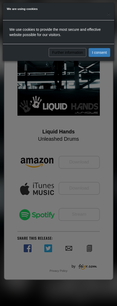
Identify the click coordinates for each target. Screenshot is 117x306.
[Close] (108, 13)
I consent (99, 52)
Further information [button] (67, 52)
